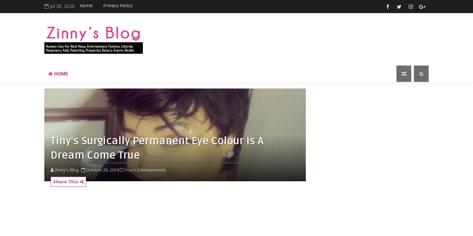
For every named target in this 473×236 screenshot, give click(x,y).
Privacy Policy (118, 6)
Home (86, 6)
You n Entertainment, (145, 170)
